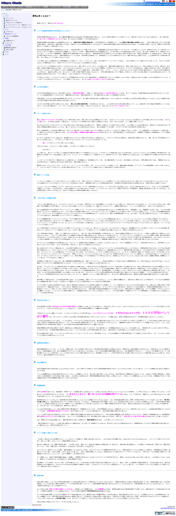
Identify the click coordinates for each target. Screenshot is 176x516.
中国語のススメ (10, 40)
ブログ (76, 7)
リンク (84, 7)
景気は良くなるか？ (10, 47)
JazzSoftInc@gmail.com (153, 1)
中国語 (45, 7)
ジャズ (13, 7)
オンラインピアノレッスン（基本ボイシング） (19, 25)
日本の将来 (67, 7)
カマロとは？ (9, 31)
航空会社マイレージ (32, 7)
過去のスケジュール (11, 20)
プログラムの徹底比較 (12, 36)
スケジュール (9, 18)
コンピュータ (55, 7)
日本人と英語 (9, 49)
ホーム (5, 7)
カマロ (20, 7)
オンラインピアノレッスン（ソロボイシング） (19, 27)
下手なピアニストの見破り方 (14, 22)
